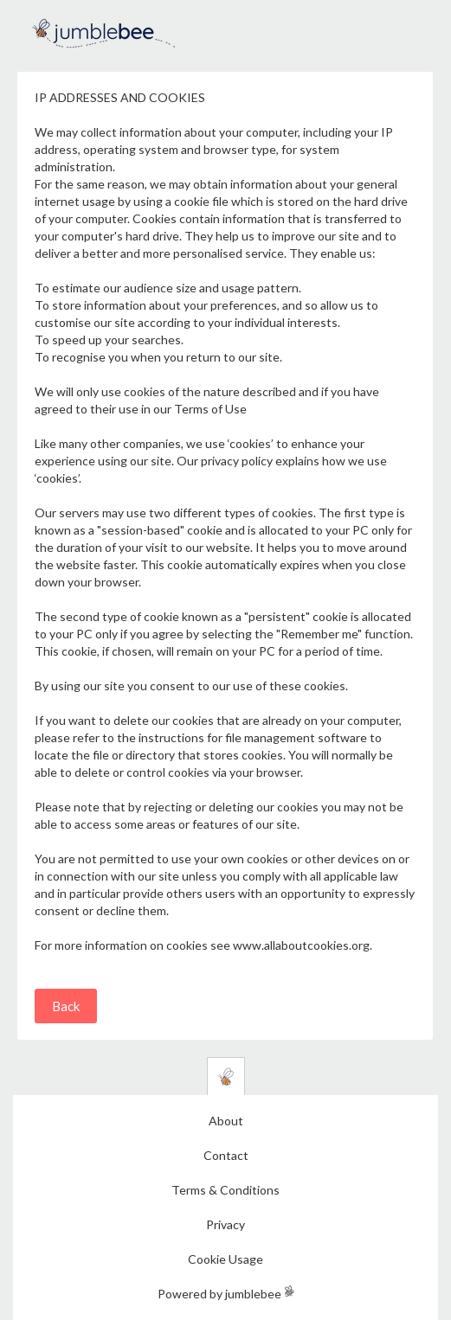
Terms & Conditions (225, 1189)
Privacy (225, 1224)
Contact (225, 1155)
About (226, 1120)
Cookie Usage (225, 1259)
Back (66, 1006)
